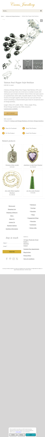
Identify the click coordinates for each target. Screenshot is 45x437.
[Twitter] (17, 259)
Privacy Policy (27, 255)
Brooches (33, 221)
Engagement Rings (33, 218)
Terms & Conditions (28, 259)
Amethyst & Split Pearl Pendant (33, 165)
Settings (21, 434)
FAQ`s (12, 216)
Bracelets (33, 211)
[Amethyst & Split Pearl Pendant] (33, 145)
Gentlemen (33, 225)
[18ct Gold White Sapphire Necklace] (12, 171)
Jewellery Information (12, 229)
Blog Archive (27, 252)
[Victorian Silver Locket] (12, 145)
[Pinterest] (10, 259)
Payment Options (12, 225)
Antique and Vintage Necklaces (13, 16)
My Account (12, 206)
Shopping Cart (12, 209)
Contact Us (12, 222)
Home (2, 16)
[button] (41, 20)
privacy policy (18, 431)
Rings (33, 215)
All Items (30, 121)
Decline (13, 434)
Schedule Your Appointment (31, 249)
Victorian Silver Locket (12, 165)
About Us (11, 219)
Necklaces (33, 205)
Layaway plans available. (11, 109)
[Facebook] (7, 259)
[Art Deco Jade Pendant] (33, 171)
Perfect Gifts (33, 228)
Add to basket (11, 113)
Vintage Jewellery (38, 121)
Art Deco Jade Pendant (32, 191)
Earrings (33, 208)
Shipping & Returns (11, 212)
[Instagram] (13, 259)
